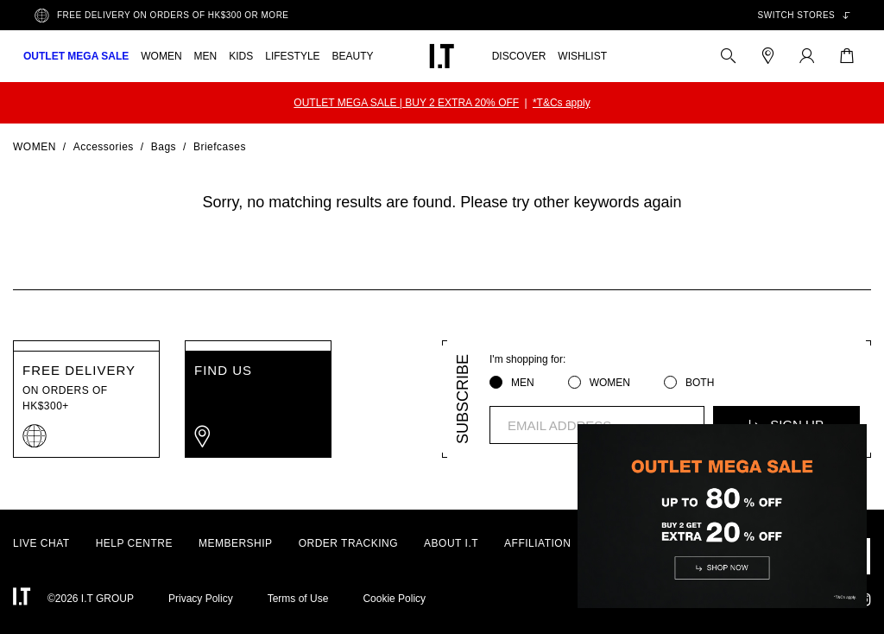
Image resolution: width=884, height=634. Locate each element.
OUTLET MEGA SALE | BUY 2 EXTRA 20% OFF (406, 103)
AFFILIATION (537, 543)
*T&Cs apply (561, 103)
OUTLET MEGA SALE (76, 56)
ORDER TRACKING (348, 543)
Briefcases (219, 147)
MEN (206, 56)
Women (34, 147)
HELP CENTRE (134, 543)
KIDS (241, 56)
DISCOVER (519, 56)
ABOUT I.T (451, 543)
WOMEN (161, 56)
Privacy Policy (200, 599)
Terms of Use (298, 599)
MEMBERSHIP (236, 543)
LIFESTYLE (292, 56)
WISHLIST (582, 56)
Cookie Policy (394, 599)
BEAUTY (353, 56)
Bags (163, 147)
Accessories (103, 147)
